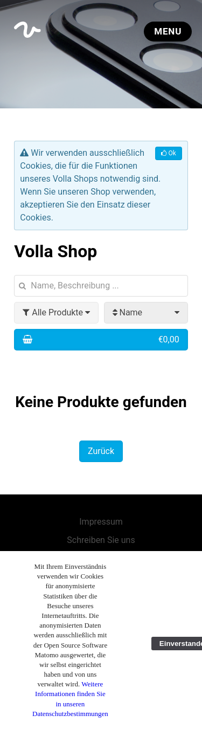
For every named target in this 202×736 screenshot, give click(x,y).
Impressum (101, 522)
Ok (168, 153)
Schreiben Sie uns (101, 540)
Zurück (101, 451)
